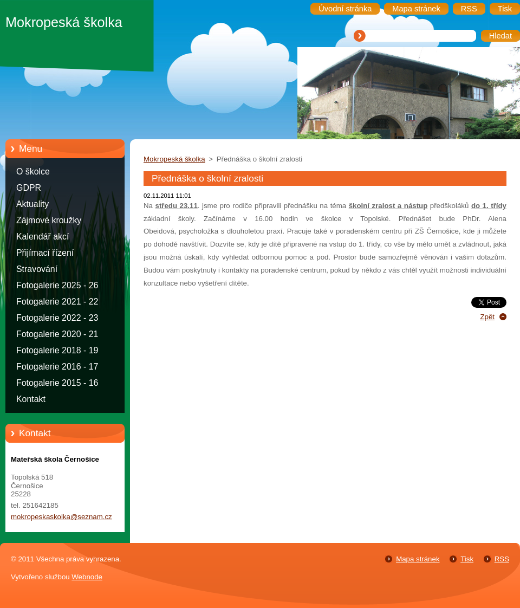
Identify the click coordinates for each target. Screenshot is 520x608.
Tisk (466, 559)
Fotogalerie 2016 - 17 (57, 366)
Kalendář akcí (42, 236)
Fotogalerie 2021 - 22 (57, 301)
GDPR (28, 187)
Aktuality (32, 204)
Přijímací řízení (45, 252)
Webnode (87, 577)
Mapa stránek (417, 559)
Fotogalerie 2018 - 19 (57, 350)
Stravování (36, 269)
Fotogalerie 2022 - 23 (57, 317)
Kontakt (31, 399)
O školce (33, 171)
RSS (502, 559)
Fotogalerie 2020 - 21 (57, 334)
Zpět (487, 317)
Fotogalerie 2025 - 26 (57, 285)
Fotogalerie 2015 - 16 (57, 382)
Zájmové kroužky (48, 220)
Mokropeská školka (174, 159)
